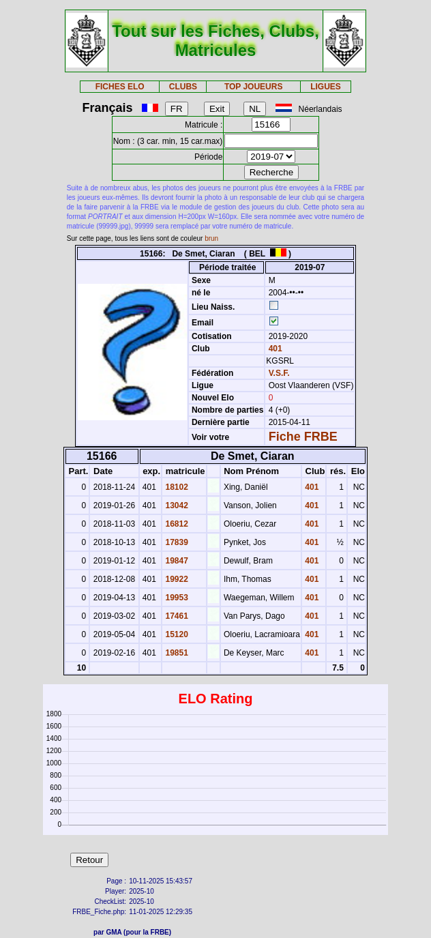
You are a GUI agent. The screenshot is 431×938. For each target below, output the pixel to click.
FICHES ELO (120, 86)
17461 (175, 616)
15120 (175, 634)
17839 (175, 542)
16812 (175, 524)
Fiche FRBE (303, 436)
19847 (175, 561)
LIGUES (325, 86)
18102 (175, 487)
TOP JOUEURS (253, 86)
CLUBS (183, 86)
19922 (175, 579)
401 (274, 348)
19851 (175, 653)
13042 (175, 505)
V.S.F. (279, 373)
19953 (175, 597)
